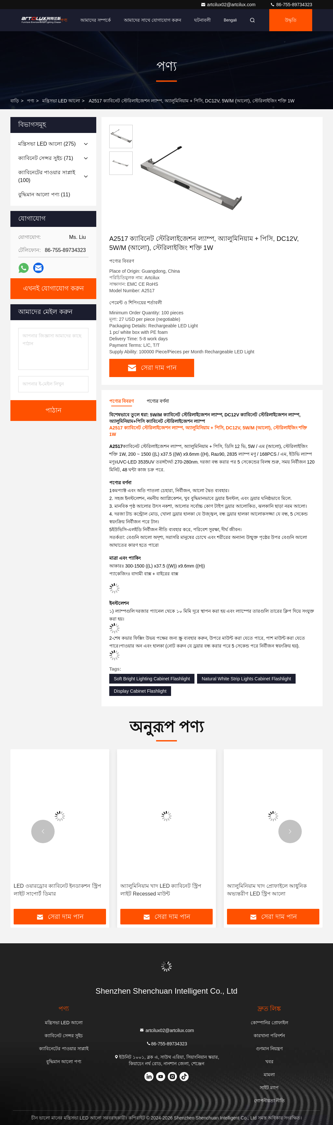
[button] (43, 831)
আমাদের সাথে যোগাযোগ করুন (152, 20)
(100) (46, 176)
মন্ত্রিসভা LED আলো (61, 100)
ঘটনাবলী (202, 20)
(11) (44, 194)
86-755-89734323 (291, 4)
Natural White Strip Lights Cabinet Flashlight (246, 678)
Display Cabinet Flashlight (140, 691)
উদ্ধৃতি (291, 20)
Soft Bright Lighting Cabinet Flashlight (152, 678)
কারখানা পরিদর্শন (269, 1035)
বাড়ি (43, 20)
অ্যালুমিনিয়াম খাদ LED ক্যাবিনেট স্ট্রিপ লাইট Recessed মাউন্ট (160, 889)
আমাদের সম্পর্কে (95, 20)
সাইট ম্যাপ (269, 1087)
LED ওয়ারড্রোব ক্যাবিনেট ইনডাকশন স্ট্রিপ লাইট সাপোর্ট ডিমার (57, 889)
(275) (47, 144)
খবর (269, 1061)
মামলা (269, 1074)
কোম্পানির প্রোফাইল (269, 1022)
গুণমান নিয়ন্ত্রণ (269, 1048)
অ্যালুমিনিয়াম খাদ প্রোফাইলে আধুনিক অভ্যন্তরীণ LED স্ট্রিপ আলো (267, 889)
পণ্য (63, 20)
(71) (45, 158)
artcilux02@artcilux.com (229, 4)
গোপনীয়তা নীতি (269, 1100)
